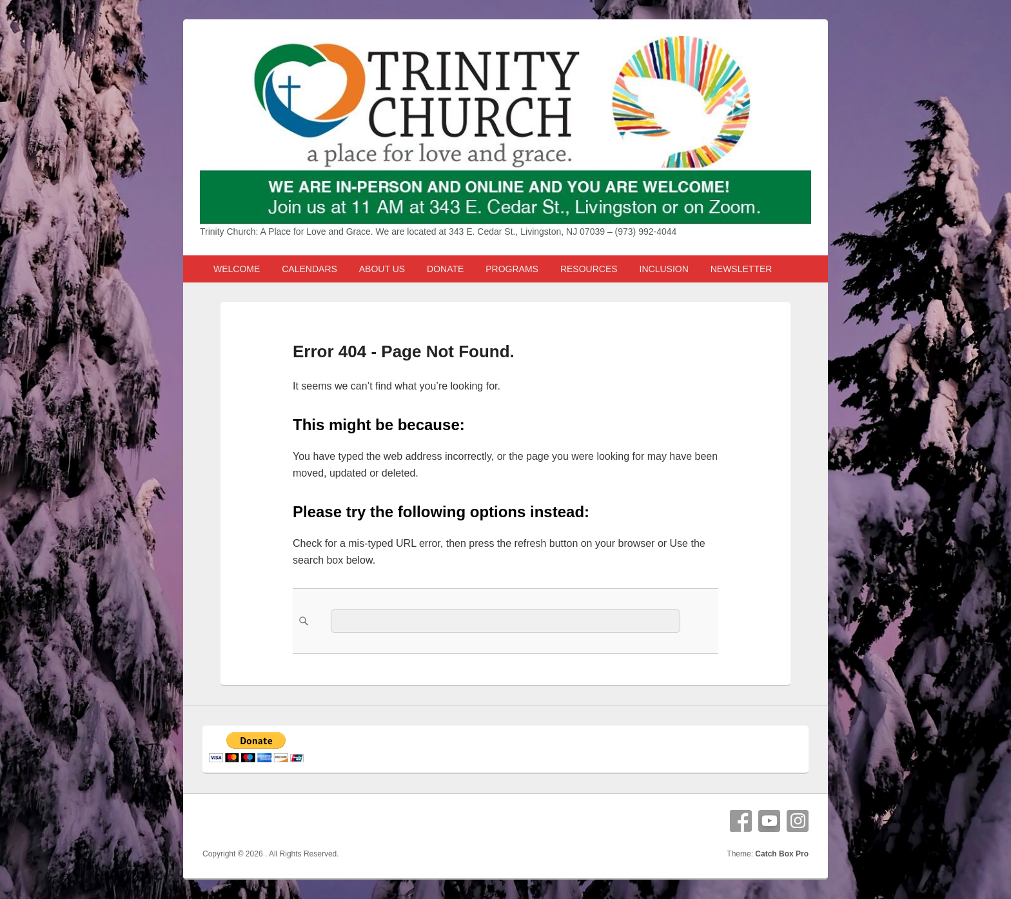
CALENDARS (309, 269)
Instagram (798, 821)
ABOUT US (382, 269)
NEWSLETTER (741, 269)
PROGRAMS (512, 269)
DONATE (445, 269)
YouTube (769, 821)
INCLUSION (664, 269)
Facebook (741, 821)
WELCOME (236, 269)
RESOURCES (589, 269)
